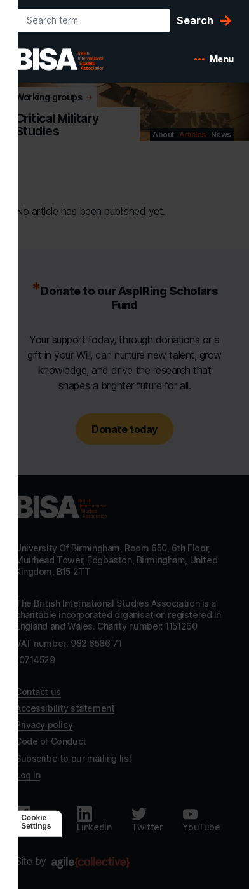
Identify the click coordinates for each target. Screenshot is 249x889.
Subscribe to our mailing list (73, 758)
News (221, 134)
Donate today (124, 429)
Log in (27, 774)
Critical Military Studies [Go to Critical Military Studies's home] (56, 125)
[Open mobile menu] (214, 59)
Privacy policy (43, 724)
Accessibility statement (64, 708)
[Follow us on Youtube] (201, 819)
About (163, 134)
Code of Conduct (50, 741)
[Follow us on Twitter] (146, 819)
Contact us (38, 691)
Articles (192, 134)
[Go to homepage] (61, 506)
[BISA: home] (78, 59)
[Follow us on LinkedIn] (94, 819)
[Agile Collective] (90, 863)
